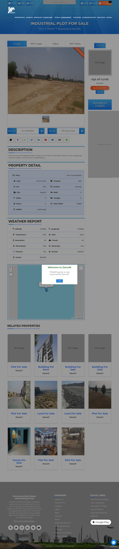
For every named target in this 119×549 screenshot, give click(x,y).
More (108, 17)
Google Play (101, 522)
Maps (57, 17)
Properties (19, 17)
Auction (76, 17)
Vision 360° (48, 17)
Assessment (66, 17)
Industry (100, 17)
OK (59, 281)
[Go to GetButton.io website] (113, 546)
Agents (29, 17)
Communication (88, 17)
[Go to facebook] (113, 542)
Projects (37, 17)
